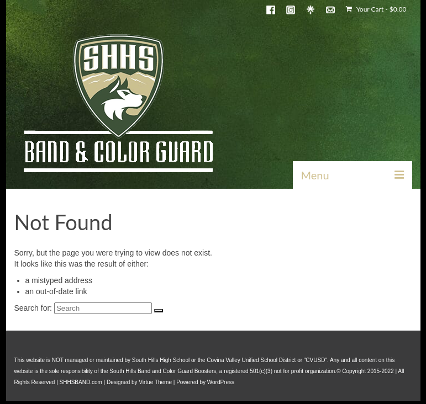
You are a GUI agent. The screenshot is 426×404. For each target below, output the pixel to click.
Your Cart (376, 9)
